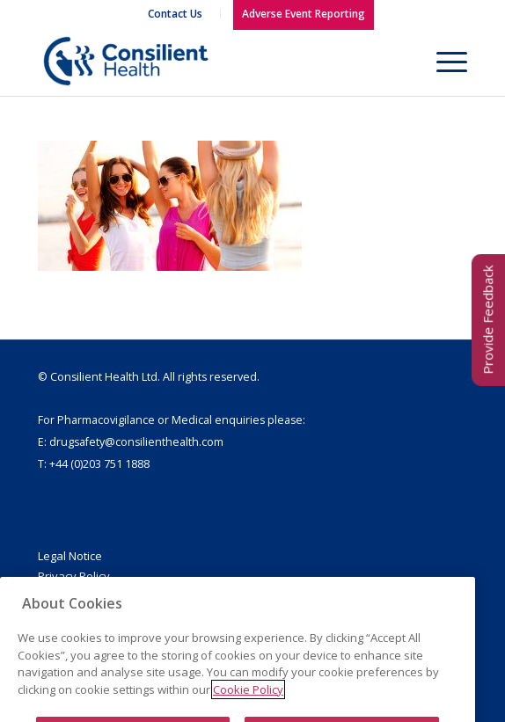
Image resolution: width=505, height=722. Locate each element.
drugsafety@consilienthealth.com (136, 441)
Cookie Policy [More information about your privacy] (248, 710)
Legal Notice (70, 556)
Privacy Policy (74, 576)
